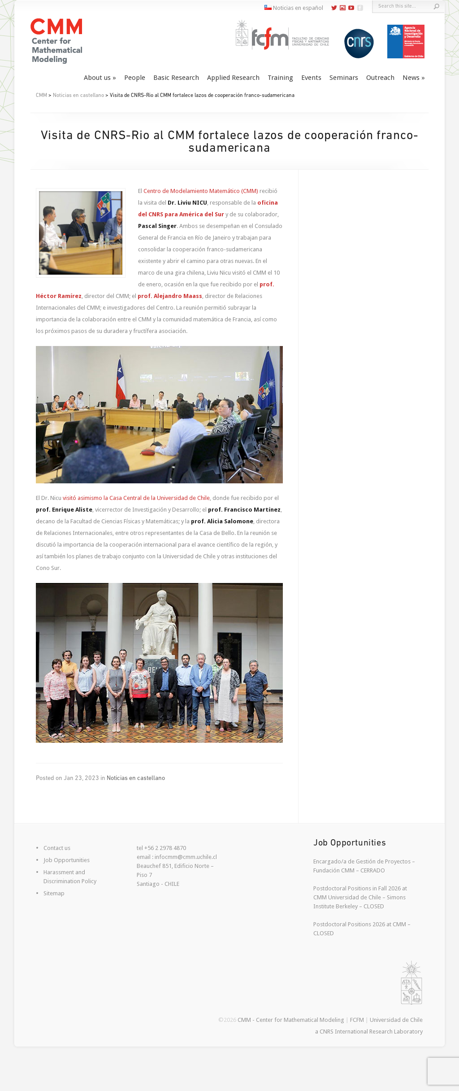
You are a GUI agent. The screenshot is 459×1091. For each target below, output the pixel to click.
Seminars (343, 78)
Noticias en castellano (78, 95)
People (134, 78)
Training (280, 78)
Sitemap (54, 893)
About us (97, 78)
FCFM (357, 1020)
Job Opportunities (66, 860)
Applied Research (233, 78)
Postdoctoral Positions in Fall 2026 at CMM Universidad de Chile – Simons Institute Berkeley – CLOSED (360, 897)
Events (311, 78)
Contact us (56, 848)
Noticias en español (293, 7)
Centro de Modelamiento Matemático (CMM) (200, 191)
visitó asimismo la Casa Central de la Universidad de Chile (136, 498)
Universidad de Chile (396, 1020)
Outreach (380, 78)
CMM (41, 95)
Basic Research (176, 78)
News (411, 78)
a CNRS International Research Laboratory (369, 1031)
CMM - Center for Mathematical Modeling (291, 1020)
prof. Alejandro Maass (170, 296)
